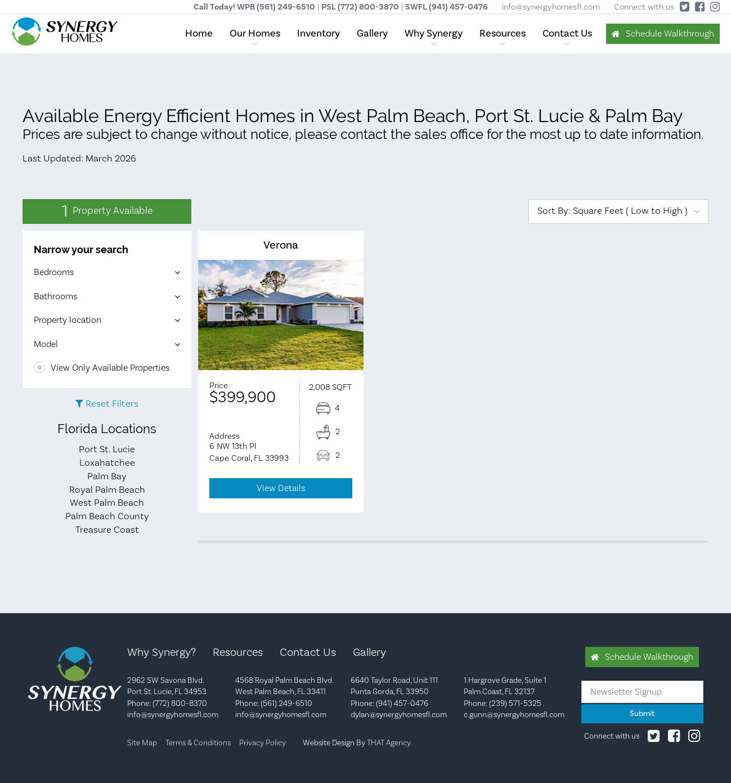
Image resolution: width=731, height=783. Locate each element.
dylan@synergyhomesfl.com (399, 715)
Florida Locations (106, 428)
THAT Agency (389, 743)
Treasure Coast (107, 530)
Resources (502, 33)
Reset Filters (112, 404)
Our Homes (255, 33)
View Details (281, 488)
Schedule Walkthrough (670, 33)
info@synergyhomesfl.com (551, 7)
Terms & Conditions (198, 743)
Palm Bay (107, 476)
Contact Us (567, 33)
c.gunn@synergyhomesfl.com (514, 715)
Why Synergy (434, 33)
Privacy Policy (262, 743)
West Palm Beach (107, 503)
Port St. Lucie (107, 449)
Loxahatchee (107, 463)
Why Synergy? (161, 652)
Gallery (372, 33)
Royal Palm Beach (107, 490)
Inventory (318, 33)
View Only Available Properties (101, 368)
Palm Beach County (107, 516)
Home (199, 33)
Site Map (142, 743)
